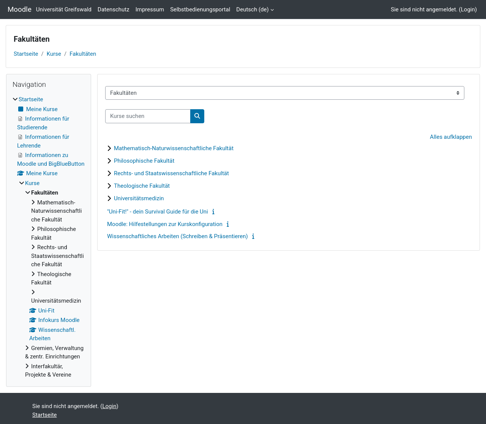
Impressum (150, 9)
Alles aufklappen (451, 136)
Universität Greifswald (64, 9)
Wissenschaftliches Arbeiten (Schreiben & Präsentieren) (177, 236)
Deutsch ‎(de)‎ (252, 9)
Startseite (26, 53)
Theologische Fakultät (142, 185)
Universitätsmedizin (139, 198)
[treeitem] (49, 237)
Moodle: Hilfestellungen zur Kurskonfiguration (164, 224)
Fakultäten (82, 53)
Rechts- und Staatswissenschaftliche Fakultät (171, 173)
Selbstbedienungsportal (200, 9)
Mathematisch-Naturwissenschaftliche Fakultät (174, 148)
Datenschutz (113, 9)
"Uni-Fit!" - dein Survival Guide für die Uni (157, 211)
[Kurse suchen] (148, 116)
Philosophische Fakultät (144, 160)
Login (468, 9)
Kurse (54, 53)
